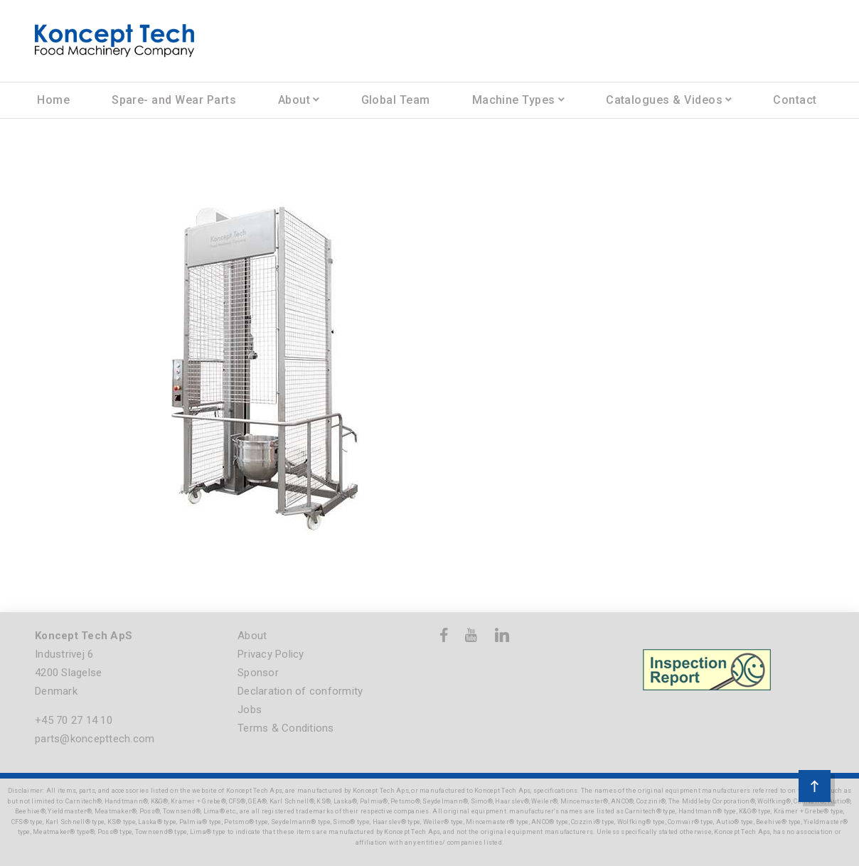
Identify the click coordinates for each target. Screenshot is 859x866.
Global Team (395, 100)
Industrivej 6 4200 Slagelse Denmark (68, 672)
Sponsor (258, 672)
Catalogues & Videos (664, 100)
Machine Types (513, 100)
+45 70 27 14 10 (73, 720)
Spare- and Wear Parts (174, 100)
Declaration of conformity (300, 691)
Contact (794, 100)
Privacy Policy (271, 654)
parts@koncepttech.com (94, 738)
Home (53, 100)
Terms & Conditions (286, 728)
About (294, 100)
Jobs (250, 709)
